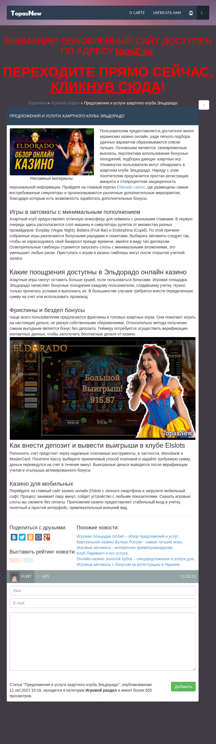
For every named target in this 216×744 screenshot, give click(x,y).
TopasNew (37, 103)
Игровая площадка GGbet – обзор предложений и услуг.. (128, 536)
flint (27, 576)
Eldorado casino (131, 187)
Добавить (183, 686)
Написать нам (167, 12)
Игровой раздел (65, 103)
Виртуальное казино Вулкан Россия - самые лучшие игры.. (130, 542)
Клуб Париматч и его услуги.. (103, 553)
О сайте (137, 12)
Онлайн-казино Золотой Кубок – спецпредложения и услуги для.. (136, 559)
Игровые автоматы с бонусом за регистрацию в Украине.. (129, 564)
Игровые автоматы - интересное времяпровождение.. (125, 547)
